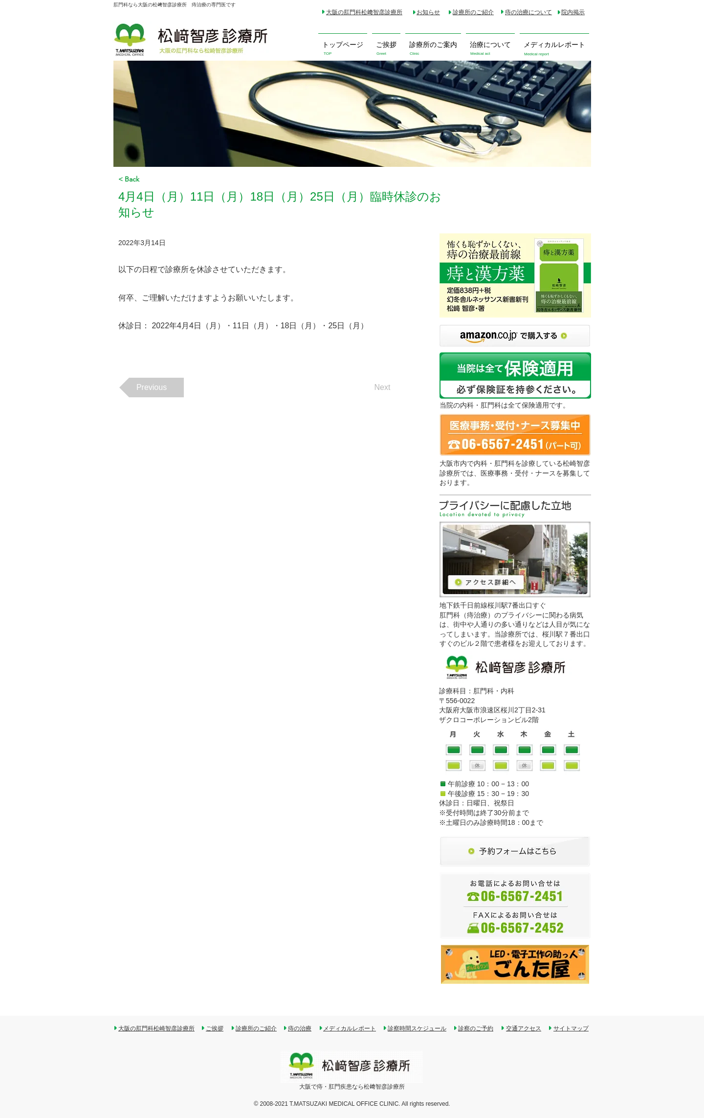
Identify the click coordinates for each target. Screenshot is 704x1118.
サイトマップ (571, 1028)
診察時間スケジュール (417, 1028)
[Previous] (151, 387)
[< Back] (150, 179)
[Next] (382, 387)
